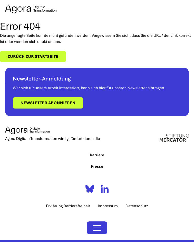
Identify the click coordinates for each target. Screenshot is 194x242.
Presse (97, 166)
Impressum (108, 206)
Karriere (97, 155)
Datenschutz (136, 206)
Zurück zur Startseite (33, 56)
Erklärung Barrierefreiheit (68, 206)
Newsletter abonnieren (48, 102)
